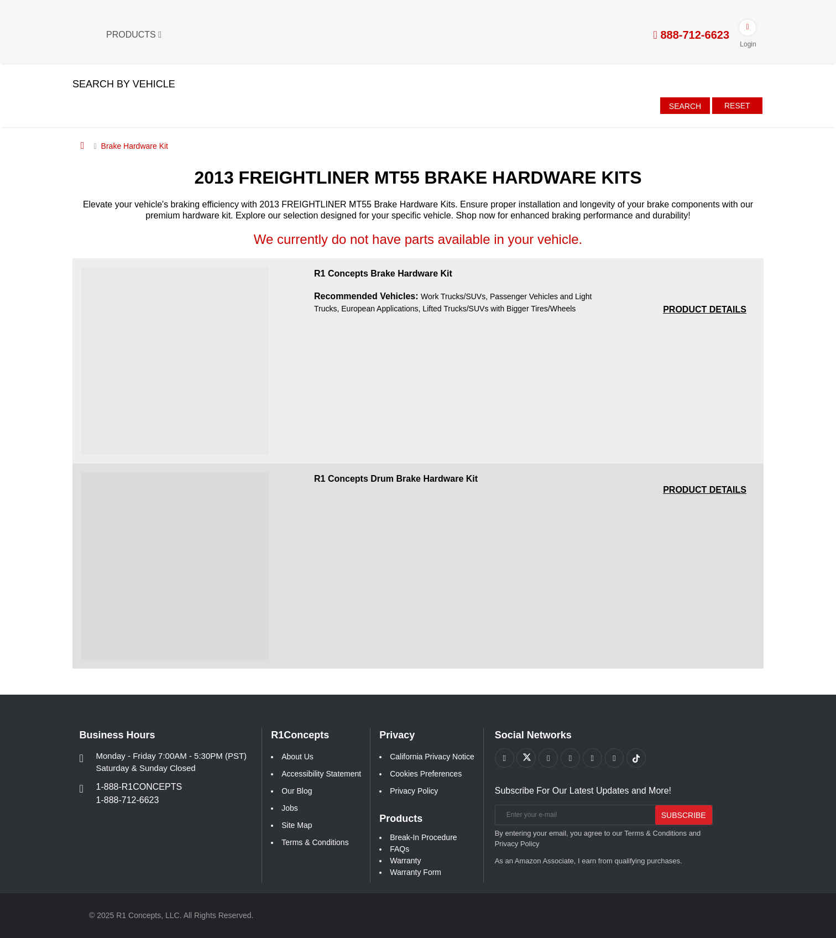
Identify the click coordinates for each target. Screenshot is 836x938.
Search (685, 106)
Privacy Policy (414, 790)
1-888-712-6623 (127, 800)
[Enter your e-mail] (573, 815)
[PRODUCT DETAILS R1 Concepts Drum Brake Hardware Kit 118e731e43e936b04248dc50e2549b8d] (704, 489)
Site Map (296, 825)
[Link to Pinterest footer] (571, 758)
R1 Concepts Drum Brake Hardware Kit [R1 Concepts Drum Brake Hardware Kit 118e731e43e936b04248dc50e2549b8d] (396, 478)
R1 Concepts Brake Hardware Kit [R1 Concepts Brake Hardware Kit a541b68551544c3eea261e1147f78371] (383, 273)
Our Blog (296, 790)
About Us (297, 756)
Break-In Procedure (423, 837)
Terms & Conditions (314, 842)
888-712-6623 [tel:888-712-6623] (691, 35)
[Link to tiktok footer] (637, 758)
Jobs (289, 808)
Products (133, 34)
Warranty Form (415, 872)
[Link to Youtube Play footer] (548, 758)
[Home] (83, 145)
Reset (737, 105)
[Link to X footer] (526, 758)
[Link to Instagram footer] (593, 758)
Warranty (405, 860)
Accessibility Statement (321, 773)
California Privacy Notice (432, 756)
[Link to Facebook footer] (504, 758)
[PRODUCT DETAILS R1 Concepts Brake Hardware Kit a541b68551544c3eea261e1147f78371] (704, 309)
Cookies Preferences (426, 773)
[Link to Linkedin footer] (615, 758)
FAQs (399, 849)
